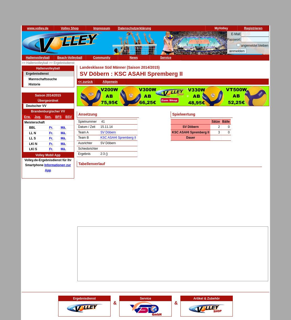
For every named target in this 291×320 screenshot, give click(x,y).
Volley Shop (70, 28)
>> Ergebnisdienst (61, 63)
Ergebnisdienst (37, 73)
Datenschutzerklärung (134, 28)
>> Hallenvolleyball (35, 63)
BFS (58, 117)
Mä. (63, 127)
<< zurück (85, 82)
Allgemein (110, 82)
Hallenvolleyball (38, 57)
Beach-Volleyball (69, 57)
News (134, 57)
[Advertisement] (172, 253)
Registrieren (253, 28)
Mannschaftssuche (43, 79)
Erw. (27, 117)
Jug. (37, 117)
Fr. (51, 127)
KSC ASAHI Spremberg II (118, 137)
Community (101, 57)
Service (165, 57)
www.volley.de (37, 28)
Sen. (48, 117)
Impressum (101, 28)
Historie (34, 84)
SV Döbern (108, 132)
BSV (68, 117)
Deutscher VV (36, 106)
